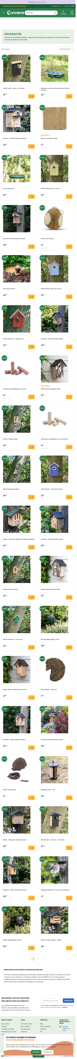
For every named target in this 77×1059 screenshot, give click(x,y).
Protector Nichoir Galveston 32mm (52, 739)
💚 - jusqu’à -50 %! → (37, 2)
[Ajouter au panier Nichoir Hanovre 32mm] (31, 597)
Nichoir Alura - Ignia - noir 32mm (14, 88)
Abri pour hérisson (9, 289)
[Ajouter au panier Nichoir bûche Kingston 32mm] (69, 397)
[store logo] (15, 13)
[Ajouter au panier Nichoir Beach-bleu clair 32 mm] (69, 297)
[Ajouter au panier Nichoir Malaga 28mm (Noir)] (31, 948)
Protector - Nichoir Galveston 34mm (14, 138)
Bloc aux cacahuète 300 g (49, 138)
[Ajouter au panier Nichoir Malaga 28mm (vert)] (69, 647)
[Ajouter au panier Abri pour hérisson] (31, 297)
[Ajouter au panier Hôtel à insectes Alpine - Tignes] (69, 948)
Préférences (47, 1052)
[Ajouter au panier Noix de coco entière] (69, 246)
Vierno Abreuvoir (8, 188)
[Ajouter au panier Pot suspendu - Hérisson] (69, 697)
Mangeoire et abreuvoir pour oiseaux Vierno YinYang (55, 89)
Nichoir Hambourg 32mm (11, 489)
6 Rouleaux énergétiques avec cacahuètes (54, 439)
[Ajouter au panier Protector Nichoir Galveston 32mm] (69, 747)
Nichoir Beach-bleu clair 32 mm (51, 289)
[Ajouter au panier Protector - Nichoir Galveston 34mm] (31, 146)
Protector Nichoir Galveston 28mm (14, 238)
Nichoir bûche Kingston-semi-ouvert (15, 689)
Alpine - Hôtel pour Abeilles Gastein (14, 840)
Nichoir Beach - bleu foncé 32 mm (52, 489)
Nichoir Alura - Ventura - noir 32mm (52, 840)
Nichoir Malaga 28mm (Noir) (12, 940)
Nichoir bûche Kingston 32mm (50, 389)
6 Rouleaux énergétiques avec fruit (14, 389)
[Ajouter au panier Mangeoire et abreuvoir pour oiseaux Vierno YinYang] (69, 96)
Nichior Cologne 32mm (10, 439)
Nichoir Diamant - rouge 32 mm (13, 339)
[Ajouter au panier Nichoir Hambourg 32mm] (31, 497)
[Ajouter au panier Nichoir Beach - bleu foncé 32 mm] (69, 497)
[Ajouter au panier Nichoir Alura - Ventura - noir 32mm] (69, 848)
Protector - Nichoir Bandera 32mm (52, 539)
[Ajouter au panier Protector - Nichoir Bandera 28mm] (69, 347)
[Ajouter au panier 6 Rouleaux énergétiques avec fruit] (31, 397)
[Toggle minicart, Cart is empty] (72, 12)
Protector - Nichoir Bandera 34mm (14, 739)
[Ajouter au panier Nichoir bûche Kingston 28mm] (69, 597)
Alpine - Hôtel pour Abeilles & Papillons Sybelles (18, 539)
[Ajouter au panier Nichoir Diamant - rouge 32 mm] (31, 347)
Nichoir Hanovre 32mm (10, 589)
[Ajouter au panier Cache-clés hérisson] (31, 798)
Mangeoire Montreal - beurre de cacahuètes (55, 890)
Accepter (36, 1052)
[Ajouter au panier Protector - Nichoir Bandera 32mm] (69, 547)
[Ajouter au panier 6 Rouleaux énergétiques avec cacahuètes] (69, 447)
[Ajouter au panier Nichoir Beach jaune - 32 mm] (69, 196)
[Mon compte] (63, 12)
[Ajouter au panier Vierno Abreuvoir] (31, 196)
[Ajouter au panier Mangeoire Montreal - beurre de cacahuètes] (69, 898)
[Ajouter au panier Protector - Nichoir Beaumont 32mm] (31, 898)
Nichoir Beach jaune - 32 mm (50, 188)
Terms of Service (56, 1007)
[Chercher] (55, 12)
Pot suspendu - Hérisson (49, 689)
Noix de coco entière (47, 238)
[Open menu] (4, 13)
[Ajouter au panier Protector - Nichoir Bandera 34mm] (31, 747)
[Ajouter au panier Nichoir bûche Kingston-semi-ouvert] (31, 697)
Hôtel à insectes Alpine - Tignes (51, 940)
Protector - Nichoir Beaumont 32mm (15, 890)
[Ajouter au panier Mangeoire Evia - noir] (69, 798)
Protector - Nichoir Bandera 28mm (52, 339)
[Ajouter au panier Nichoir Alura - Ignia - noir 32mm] (31, 96)
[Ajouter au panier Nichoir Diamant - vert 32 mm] (31, 647)
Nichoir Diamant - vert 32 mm (12, 639)
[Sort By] (66, 49)
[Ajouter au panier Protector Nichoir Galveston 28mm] (31, 246)
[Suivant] (43, 958)
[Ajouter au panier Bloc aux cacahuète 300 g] (69, 146)
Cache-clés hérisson (9, 790)
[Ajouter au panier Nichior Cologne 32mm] (31, 447)
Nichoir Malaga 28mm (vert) (50, 639)
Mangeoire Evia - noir (48, 790)
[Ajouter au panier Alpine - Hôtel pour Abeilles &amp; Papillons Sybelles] (31, 547)
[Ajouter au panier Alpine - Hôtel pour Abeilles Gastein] (31, 848)
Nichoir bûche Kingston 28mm (50, 589)
